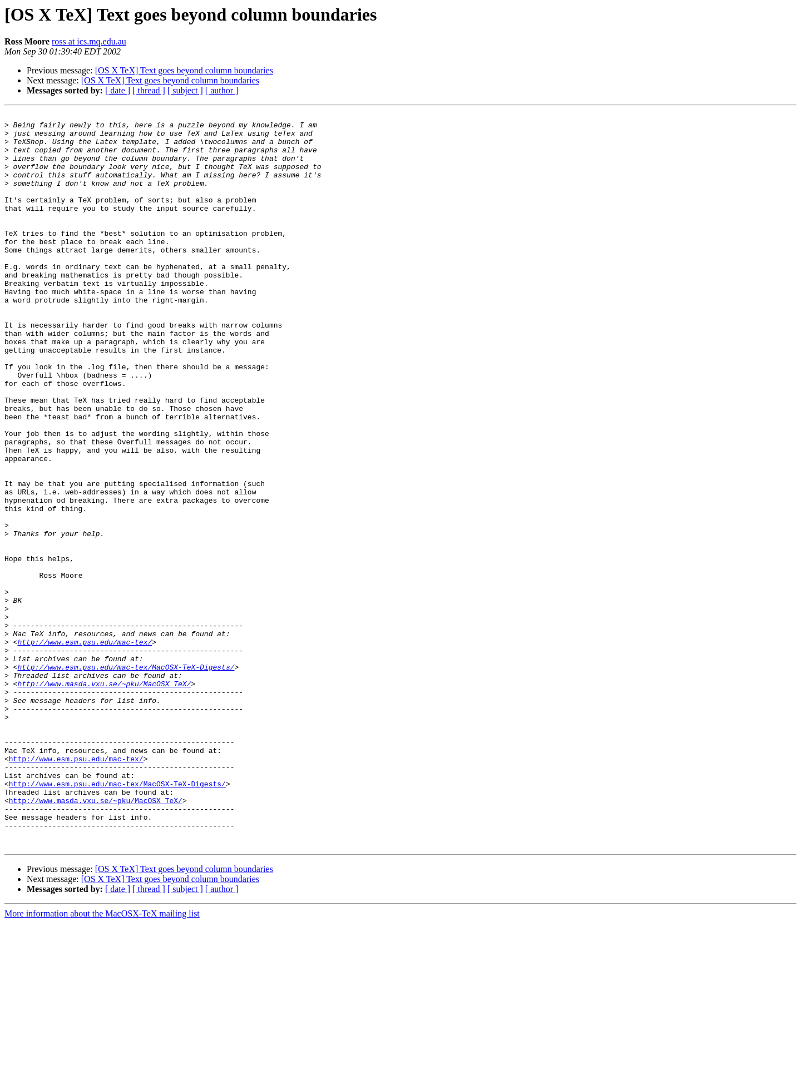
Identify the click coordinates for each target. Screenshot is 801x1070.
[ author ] (222, 90)
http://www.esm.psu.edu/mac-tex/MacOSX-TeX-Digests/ (125, 779)
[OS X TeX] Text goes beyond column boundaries (184, 70)
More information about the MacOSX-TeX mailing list (102, 1060)
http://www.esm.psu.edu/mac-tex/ (84, 749)
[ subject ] (185, 90)
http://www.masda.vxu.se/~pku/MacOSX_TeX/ (104, 799)
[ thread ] (148, 90)
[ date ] (117, 90)
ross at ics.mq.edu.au (89, 41)
